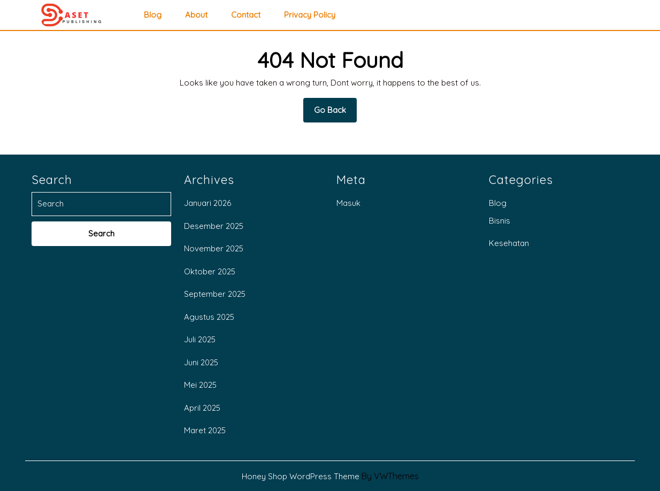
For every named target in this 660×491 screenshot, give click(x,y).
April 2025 (202, 408)
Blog (153, 15)
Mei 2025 (200, 385)
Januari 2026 (207, 203)
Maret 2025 (205, 430)
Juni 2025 (201, 362)
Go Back (335, 113)
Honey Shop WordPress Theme (300, 476)
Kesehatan (509, 243)
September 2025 (214, 294)
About (196, 15)
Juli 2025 (200, 339)
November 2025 (213, 248)
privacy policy (309, 15)
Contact (245, 15)
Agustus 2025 (209, 317)
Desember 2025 (213, 226)
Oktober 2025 (209, 271)
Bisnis (499, 221)
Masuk (348, 203)
